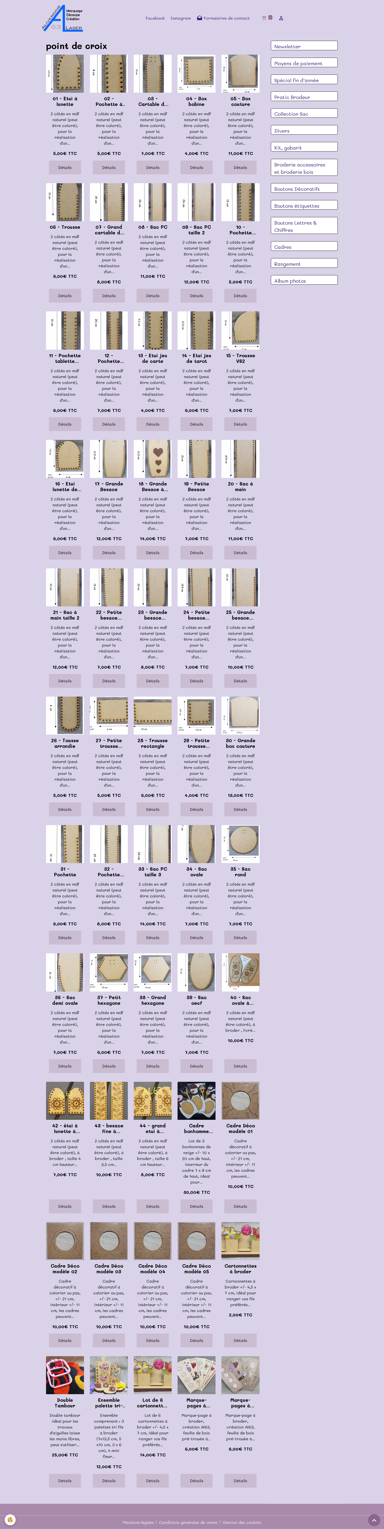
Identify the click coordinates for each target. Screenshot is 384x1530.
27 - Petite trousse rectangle (109, 744)
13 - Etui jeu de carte (152, 359)
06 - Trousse (65, 227)
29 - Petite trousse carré (197, 744)
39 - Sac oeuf (197, 1001)
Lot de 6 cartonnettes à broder (152, 1403)
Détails (65, 168)
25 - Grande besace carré (240, 615)
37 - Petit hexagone (109, 1001)
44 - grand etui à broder (153, 1129)
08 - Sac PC (152, 227)
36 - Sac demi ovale (65, 1001)
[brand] (64, 18)
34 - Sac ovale (196, 872)
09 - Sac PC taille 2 (196, 230)
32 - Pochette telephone (109, 872)
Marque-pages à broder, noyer (240, 1403)
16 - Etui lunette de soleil (65, 487)
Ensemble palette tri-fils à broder (109, 1403)
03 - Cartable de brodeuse (152, 102)
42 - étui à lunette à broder (65, 1129)
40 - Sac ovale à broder (240, 1001)
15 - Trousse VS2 (240, 359)
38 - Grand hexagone (153, 1001)
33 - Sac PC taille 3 (152, 872)
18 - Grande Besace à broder (153, 487)
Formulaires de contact (223, 19)
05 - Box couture (240, 102)
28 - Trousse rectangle (153, 744)
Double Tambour (65, 1403)
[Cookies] (10, 1519)
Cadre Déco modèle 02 (65, 1269)
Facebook (155, 18)
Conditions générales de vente (188, 1523)
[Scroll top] (374, 1520)
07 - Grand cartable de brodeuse (109, 230)
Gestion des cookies (242, 1523)
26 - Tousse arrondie (65, 744)
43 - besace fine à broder (109, 1129)
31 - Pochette (65, 872)
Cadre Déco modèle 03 (109, 1269)
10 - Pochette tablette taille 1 (240, 230)
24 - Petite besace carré (196, 615)
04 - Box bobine (196, 102)
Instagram (181, 18)
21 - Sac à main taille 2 (64, 615)
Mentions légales (138, 1523)
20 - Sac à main (240, 487)
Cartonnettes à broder (241, 1269)
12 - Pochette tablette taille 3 (109, 359)
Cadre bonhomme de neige (196, 1129)
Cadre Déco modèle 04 (152, 1269)
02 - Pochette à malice (109, 102)
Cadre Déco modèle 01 (240, 1129)
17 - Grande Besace (109, 487)
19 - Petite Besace (196, 487)
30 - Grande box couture (240, 744)
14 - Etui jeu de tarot (196, 359)
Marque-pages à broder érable (197, 1403)
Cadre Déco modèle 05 (196, 1269)
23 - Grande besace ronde (152, 615)
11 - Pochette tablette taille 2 (65, 359)
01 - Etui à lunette (65, 102)
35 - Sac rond (240, 872)
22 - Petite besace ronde (109, 615)
